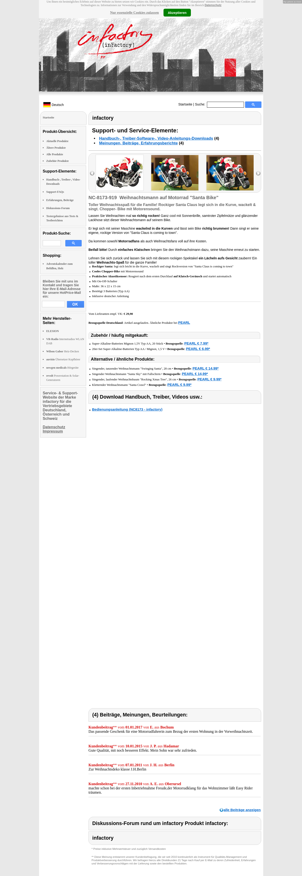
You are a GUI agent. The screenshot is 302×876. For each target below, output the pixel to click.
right (258, 173)
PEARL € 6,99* (198, 349)
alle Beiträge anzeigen (242, 810)
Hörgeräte (62, 367)
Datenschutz (213, 5)
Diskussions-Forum (58, 208)
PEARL (184, 322)
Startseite (185, 104)
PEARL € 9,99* (209, 379)
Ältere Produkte (56, 147)
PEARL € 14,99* (206, 368)
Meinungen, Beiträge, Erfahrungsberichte (138, 143)
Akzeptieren (177, 12)
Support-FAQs (55, 192)
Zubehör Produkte (57, 161)
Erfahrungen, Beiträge (60, 200)
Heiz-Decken (62, 351)
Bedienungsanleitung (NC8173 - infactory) (127, 409)
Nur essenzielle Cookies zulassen (134, 12)
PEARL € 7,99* (196, 343)
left (92, 173)
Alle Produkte (54, 154)
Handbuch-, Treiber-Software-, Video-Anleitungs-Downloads (156, 138)
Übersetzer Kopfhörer (63, 359)
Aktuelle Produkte (57, 141)
